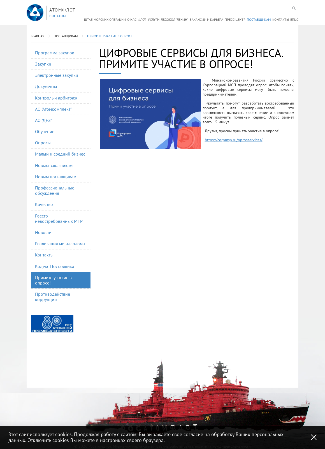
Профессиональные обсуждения (54, 190)
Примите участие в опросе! (110, 36)
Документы (46, 86)
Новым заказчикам (54, 165)
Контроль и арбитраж (56, 98)
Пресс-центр (235, 19)
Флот (142, 19)
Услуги (153, 19)
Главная (37, 36)
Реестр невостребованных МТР (59, 218)
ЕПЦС (294, 19)
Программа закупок (54, 52)
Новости (43, 232)
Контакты (280, 19)
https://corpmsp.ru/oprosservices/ (234, 139)
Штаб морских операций (105, 19)
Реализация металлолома (60, 243)
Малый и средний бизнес (60, 154)
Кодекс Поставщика (54, 266)
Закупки (43, 64)
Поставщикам (259, 19)
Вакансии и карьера (206, 19)
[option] (52, 323)
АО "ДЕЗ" (43, 120)
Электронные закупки (56, 75)
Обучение (44, 131)
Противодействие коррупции (52, 296)
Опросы (43, 142)
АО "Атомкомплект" (53, 109)
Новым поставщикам (55, 176)
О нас (131, 19)
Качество (44, 204)
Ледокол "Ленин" (174, 19)
